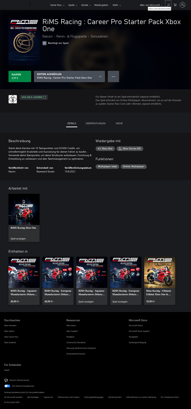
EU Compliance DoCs (170, 397)
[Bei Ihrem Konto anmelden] (182, 5)
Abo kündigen (33, 397)
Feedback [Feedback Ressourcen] (70, 337)
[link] (24, 218)
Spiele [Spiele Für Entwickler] (7, 370)
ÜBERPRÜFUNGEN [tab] (95, 123)
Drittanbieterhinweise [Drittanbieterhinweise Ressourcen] (75, 354)
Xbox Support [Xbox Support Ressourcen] (72, 331)
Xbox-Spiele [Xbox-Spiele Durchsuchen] (9, 331)
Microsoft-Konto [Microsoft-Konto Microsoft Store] (136, 325)
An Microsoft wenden (13, 397)
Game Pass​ (56, 4)
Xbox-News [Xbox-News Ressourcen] (71, 325)
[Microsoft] (16, 5)
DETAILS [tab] (71, 123)
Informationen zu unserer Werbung (141, 397)
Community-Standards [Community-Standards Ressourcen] (76, 342)
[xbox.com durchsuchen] (168, 4)
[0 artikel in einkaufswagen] (175, 4)
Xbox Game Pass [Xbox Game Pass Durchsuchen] (11, 337)
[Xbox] (40, 5)
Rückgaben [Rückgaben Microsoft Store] (133, 337)
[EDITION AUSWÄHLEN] (69, 76)
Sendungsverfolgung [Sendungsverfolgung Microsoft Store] (137, 342)
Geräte (84, 4)
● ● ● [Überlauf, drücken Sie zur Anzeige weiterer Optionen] (113, 76)
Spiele (71, 4)
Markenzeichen (114, 397)
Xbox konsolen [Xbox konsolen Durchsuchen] (10, 325)
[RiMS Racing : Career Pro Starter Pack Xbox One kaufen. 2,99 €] (19, 76)
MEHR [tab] (119, 123)
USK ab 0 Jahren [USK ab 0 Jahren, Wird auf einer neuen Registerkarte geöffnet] (34, 97)
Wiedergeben (101, 4)
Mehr (115, 4)
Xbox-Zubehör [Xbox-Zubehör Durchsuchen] (10, 342)
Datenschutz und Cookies (69, 397)
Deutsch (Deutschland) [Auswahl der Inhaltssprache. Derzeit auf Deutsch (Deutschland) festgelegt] (19, 380)
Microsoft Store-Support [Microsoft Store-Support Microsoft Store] (139, 331)
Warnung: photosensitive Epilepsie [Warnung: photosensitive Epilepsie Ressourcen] (81, 348)
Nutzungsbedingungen (94, 397)
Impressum (48, 397)
